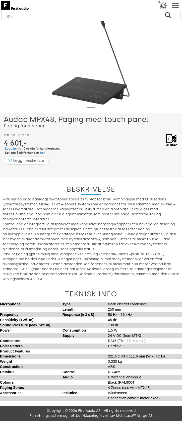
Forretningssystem (45, 416)
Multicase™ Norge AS (134, 416)
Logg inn (11, 148)
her (42, 153)
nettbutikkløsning (83, 416)
